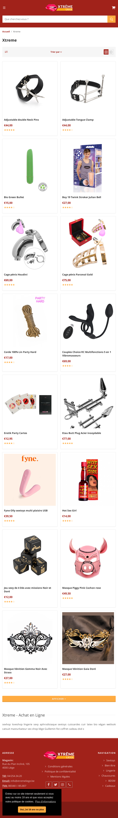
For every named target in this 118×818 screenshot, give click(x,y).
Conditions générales (60, 766)
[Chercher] (54, 19)
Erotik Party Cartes (15, 433)
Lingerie (110, 770)
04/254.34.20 (14, 776)
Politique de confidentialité (60, 771)
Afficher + (59, 698)
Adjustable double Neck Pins (21, 119)
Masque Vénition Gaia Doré (79, 669)
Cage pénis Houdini (16, 274)
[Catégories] (7, 52)
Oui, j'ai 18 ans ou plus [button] (32, 809)
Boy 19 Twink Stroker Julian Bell (81, 197)
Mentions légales (60, 776)
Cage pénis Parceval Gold (77, 274)
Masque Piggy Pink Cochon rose (81, 588)
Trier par (56, 51)
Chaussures (108, 775)
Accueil (6, 31)
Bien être (110, 765)
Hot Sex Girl (69, 510)
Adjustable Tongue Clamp (78, 119)
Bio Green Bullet (14, 197)
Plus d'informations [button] (45, 801)
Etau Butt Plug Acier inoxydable (81, 433)
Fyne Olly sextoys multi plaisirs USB (26, 510)
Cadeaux (110, 785)
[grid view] (106, 52)
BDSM (111, 780)
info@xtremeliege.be (22, 781)
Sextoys (110, 760)
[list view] (110, 52)
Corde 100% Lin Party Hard (20, 352)
